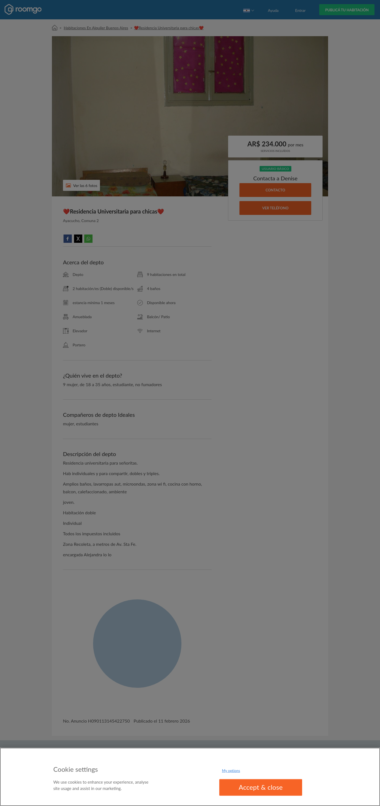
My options (231, 770)
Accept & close (261, 787)
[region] (190, 777)
